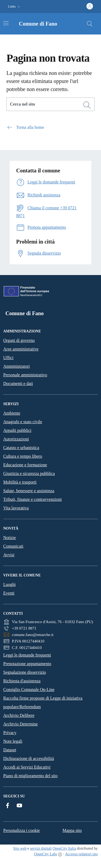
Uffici (8, 357)
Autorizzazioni (16, 439)
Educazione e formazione (25, 465)
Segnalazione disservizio (24, 672)
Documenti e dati (18, 383)
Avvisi (8, 555)
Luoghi (9, 584)
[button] (14, 6)
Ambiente (11, 413)
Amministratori (16, 366)
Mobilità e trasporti (20, 482)
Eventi (9, 593)
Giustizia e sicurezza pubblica (29, 473)
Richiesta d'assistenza (21, 681)
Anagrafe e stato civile (22, 421)
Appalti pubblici (17, 430)
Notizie (9, 537)
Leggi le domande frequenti (27, 655)
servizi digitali (40, 848)
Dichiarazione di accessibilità (28, 758)
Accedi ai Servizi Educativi (26, 767)
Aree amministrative (21, 349)
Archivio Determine (20, 724)
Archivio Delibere (18, 715)
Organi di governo (19, 340)
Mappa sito (72, 830)
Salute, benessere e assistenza (28, 490)
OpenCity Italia (64, 848)
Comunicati (13, 546)
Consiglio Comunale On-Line (28, 689)
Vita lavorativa (16, 508)
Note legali (12, 741)
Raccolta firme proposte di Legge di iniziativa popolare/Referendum (42, 702)
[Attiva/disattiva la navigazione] (6, 23)
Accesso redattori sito (81, 854)
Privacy (9, 732)
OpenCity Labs (45, 854)
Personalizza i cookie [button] (21, 830)
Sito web (19, 848)
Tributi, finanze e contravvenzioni (32, 499)
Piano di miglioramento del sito (30, 775)
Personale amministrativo (25, 375)
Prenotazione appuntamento (27, 663)
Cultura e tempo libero (22, 456)
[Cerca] (87, 105)
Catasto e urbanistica (21, 447)
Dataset (9, 750)
